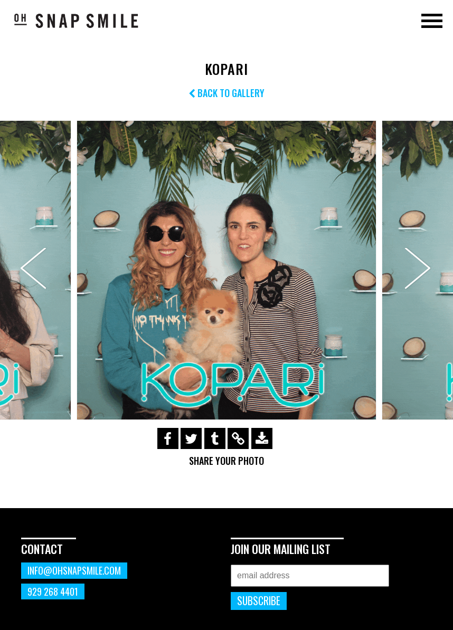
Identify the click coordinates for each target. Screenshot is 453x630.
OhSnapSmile (76, 20)
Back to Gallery (226, 93)
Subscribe (258, 600)
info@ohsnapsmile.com (74, 570)
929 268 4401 (52, 591)
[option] (226, 270)
